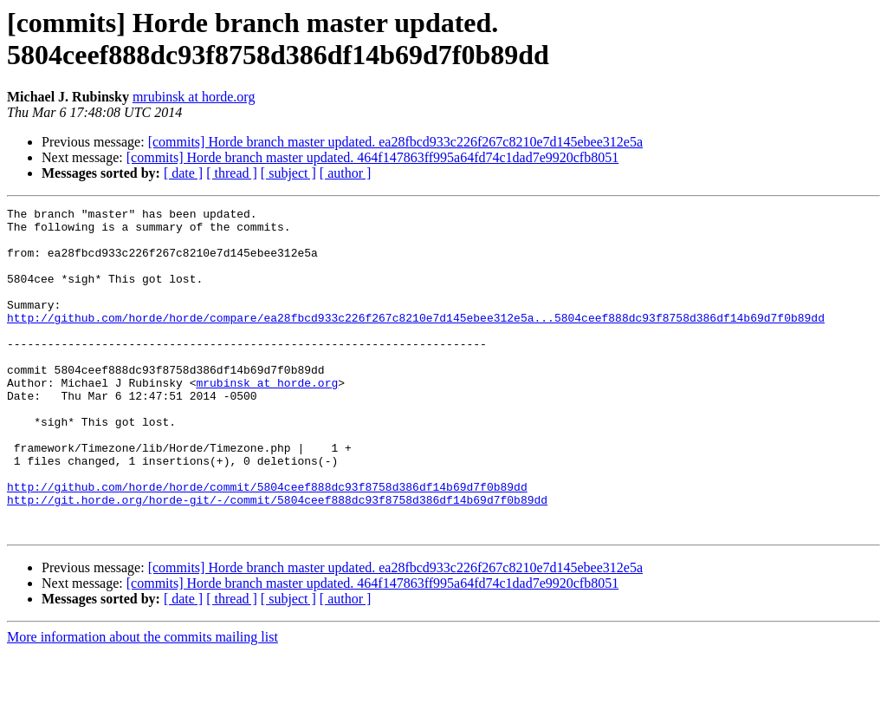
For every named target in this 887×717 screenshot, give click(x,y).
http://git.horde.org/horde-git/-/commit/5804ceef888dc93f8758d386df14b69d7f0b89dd (277, 559)
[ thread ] (231, 173)
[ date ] (183, 173)
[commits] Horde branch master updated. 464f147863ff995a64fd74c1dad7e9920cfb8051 (372, 157)
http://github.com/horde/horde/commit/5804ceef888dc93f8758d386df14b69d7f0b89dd (267, 543)
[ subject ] (288, 173)
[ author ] (346, 173)
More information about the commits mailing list (142, 701)
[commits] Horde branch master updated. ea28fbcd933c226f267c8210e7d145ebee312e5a (395, 141)
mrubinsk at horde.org (194, 96)
